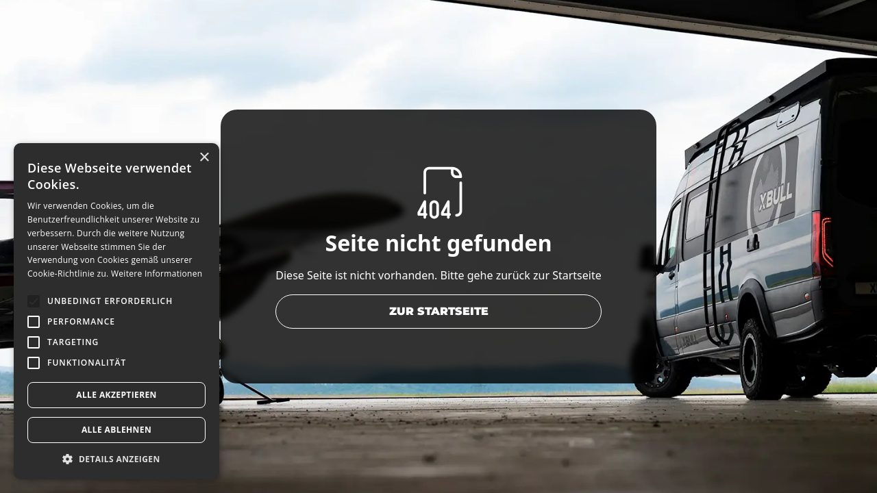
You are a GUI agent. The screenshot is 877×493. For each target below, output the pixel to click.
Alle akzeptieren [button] (116, 395)
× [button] (204, 158)
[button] (116, 459)
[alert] (116, 311)
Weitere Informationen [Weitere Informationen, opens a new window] (157, 273)
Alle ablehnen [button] (116, 429)
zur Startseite (439, 311)
